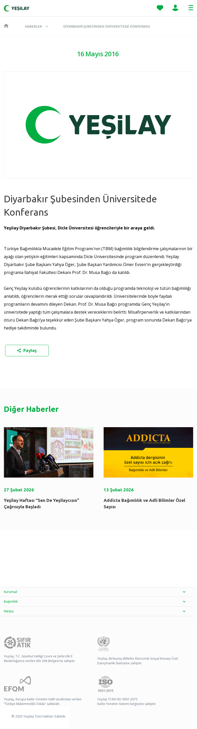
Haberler (33, 26)
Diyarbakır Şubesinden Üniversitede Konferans (106, 26)
